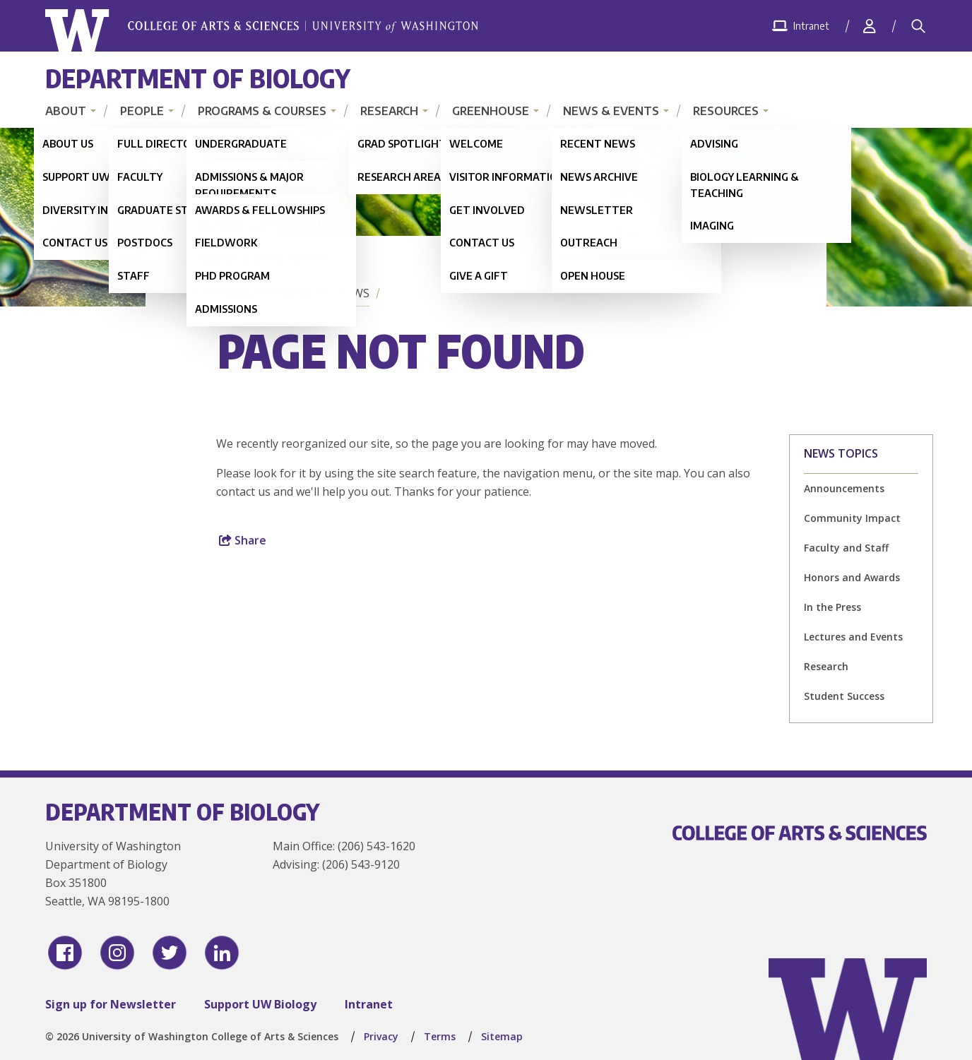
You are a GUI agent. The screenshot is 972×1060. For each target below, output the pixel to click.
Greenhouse (490, 111)
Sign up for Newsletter (110, 1004)
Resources (726, 111)
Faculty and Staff (846, 547)
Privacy (381, 1036)
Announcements (844, 488)
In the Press (832, 607)
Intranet (369, 1004)
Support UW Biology (260, 1004)
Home (237, 293)
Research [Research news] (826, 666)
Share (242, 540)
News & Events (611, 111)
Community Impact (852, 518)
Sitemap (502, 1036)
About (65, 111)
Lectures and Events (853, 636)
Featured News (323, 293)
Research (389, 111)
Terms (440, 1036)
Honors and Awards (852, 577)
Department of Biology (197, 78)
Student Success (844, 696)
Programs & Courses (262, 111)
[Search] (918, 26)
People (142, 111)
